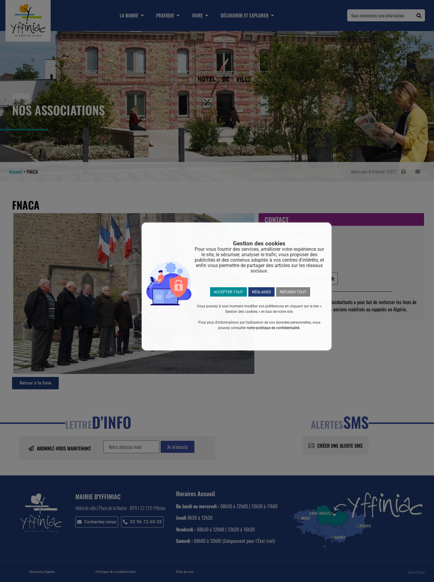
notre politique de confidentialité (273, 328)
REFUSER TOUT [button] (293, 292)
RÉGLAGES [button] (261, 292)
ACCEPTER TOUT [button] (228, 292)
